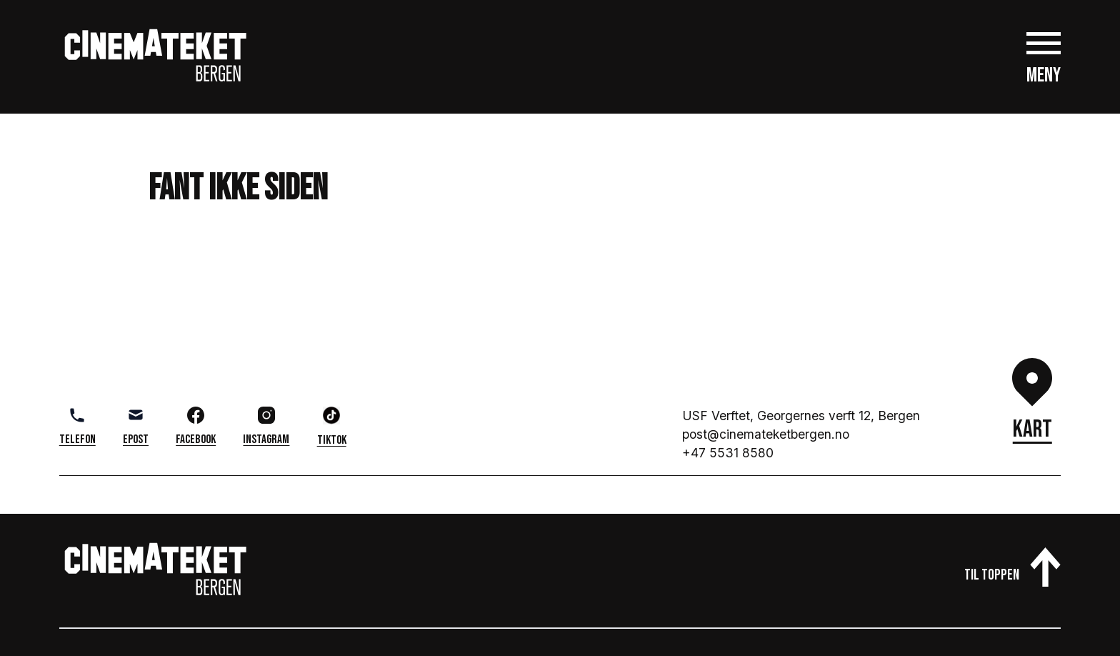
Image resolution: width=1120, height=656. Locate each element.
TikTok (331, 427)
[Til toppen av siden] (1012, 564)
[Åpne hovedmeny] (1043, 56)
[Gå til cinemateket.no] (155, 56)
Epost (136, 427)
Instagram (266, 427)
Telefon (77, 427)
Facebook (196, 427)
